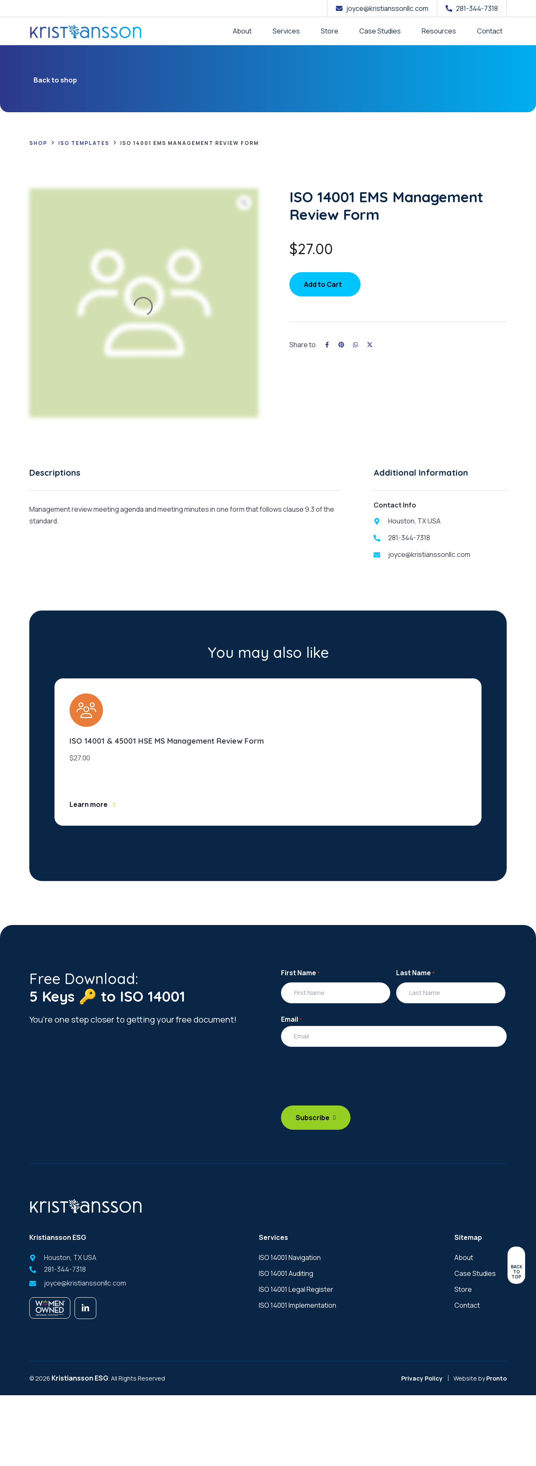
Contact (489, 31)
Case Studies (380, 31)
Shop (38, 143)
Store (329, 31)
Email (291, 1019)
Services (286, 31)
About (242, 31)
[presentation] (344, 1082)
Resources (439, 31)
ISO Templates (83, 143)
